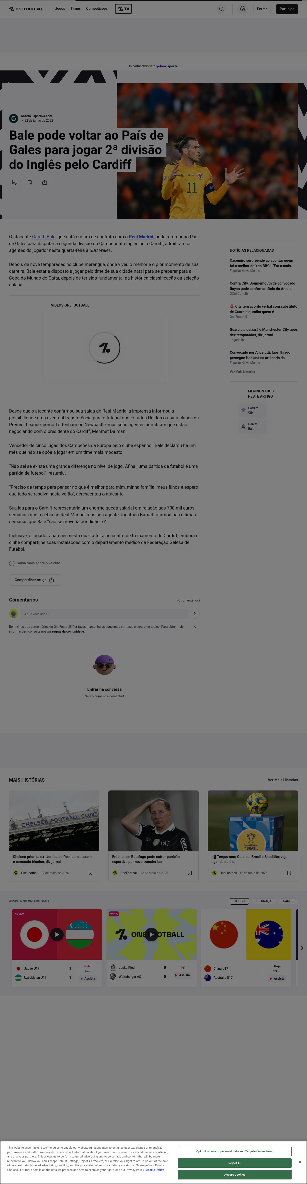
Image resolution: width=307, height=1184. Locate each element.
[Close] (300, 1162)
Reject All (234, 1163)
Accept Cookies (234, 1174)
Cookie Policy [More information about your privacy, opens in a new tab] (155, 1170)
